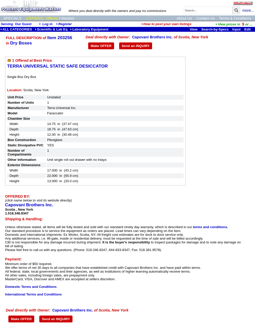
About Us (184, 18)
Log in (47, 24)
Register (65, 24)
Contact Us (205, 18)
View (193, 29)
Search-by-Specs (215, 29)
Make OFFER (101, 46)
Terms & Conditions (235, 18)
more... (248, 10)
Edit (248, 29)
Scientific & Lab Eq (51, 29)
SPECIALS (12, 18)
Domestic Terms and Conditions (31, 287)
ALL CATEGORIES (16, 29)
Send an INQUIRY (136, 46)
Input (236, 29)
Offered (52, 18)
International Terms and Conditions (33, 294)
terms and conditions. (210, 227)
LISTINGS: (35, 18)
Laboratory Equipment (89, 29)
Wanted (67, 18)
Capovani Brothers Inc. (152, 37)
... (234, 24)
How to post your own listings (166, 24)
